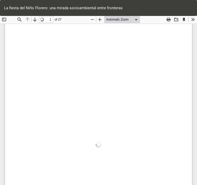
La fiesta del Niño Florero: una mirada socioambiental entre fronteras (63, 8)
